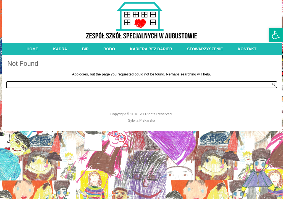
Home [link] (32, 49)
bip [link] (85, 49)
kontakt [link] (247, 49)
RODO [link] (109, 49)
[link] (276, 35)
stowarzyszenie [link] (205, 49)
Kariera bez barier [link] (151, 49)
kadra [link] (60, 49)
